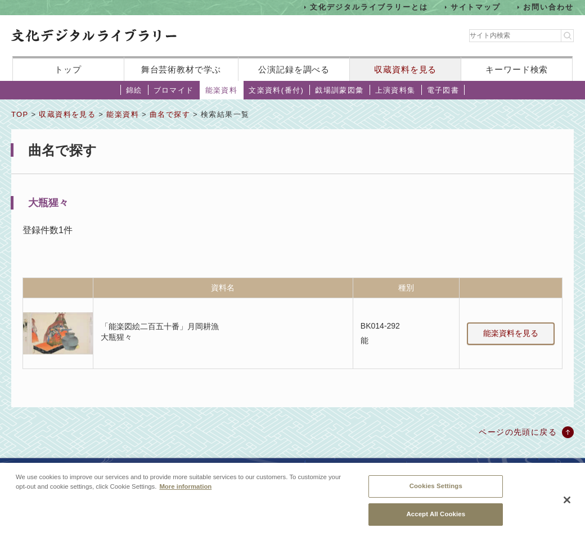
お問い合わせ (548, 7)
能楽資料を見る (510, 333)
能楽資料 (221, 90)
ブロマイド (174, 90)
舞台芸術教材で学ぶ (181, 69)
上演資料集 (395, 90)
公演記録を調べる (294, 69)
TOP (19, 114)
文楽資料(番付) (276, 90)
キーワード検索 (516, 69)
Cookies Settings (436, 490)
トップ (68, 69)
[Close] (567, 504)
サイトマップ (476, 7)
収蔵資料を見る (405, 69)
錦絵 (134, 90)
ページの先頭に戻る (518, 431)
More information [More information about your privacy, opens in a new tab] (185, 491)
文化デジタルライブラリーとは (369, 7)
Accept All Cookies (435, 518)
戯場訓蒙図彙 (339, 90)
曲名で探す (170, 114)
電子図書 (443, 90)
